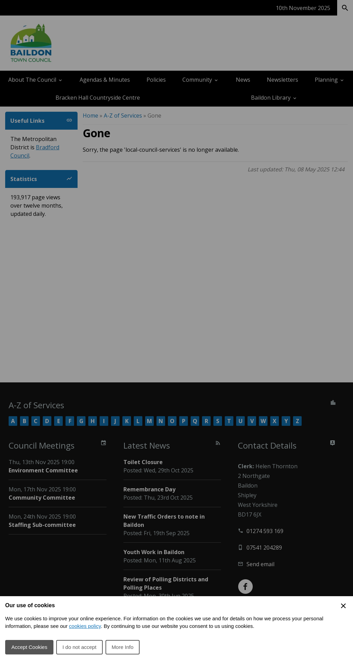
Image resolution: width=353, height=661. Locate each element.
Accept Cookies (29, 647)
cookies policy (85, 626)
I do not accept (79, 647)
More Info (122, 647)
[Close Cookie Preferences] (343, 606)
